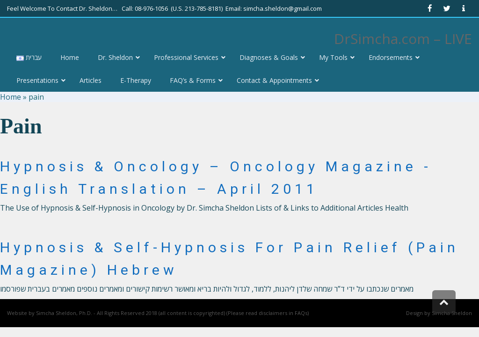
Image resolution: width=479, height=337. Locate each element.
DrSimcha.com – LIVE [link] (403, 38)
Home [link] (10, 97)
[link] (429, 8)
